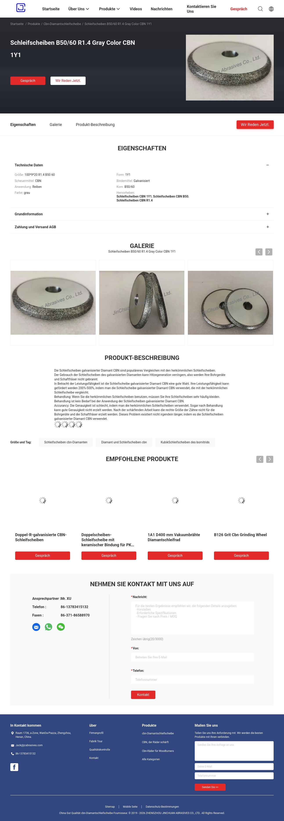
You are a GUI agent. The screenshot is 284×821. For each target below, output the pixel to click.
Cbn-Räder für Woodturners (158, 751)
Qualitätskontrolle (99, 749)
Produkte (34, 24)
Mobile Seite (130, 806)
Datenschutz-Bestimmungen (162, 806)
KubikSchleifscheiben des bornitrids (185, 442)
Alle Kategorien (151, 759)
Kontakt (143, 695)
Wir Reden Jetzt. (68, 81)
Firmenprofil (96, 733)
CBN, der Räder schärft (155, 742)
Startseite (16, 24)
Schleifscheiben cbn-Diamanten (65, 442)
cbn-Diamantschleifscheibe (62, 24)
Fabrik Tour (95, 741)
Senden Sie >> (210, 787)
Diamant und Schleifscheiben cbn (124, 442)
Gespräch (27, 81)
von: (136, 648)
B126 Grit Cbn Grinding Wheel (240, 534)
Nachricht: (140, 597)
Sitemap (110, 806)
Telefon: (138, 670)
